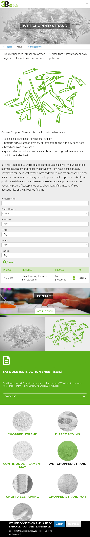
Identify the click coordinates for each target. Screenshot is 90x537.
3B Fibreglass (6, 47)
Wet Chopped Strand (35, 47)
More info (17, 535)
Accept (59, 524)
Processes (6, 220)
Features (5, 251)
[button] (45, 97)
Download (45, 396)
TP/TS (4, 230)
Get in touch (45, 311)
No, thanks (73, 524)
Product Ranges (8, 209)
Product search (8, 199)
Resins (4, 240)
